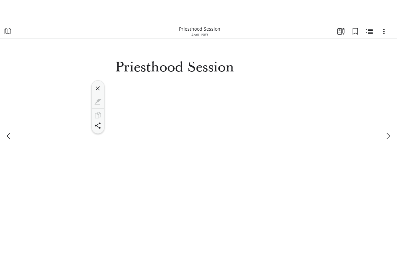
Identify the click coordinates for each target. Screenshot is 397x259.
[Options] (383, 31)
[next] (387, 136)
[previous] (9, 136)
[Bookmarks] (355, 31)
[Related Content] (369, 31)
